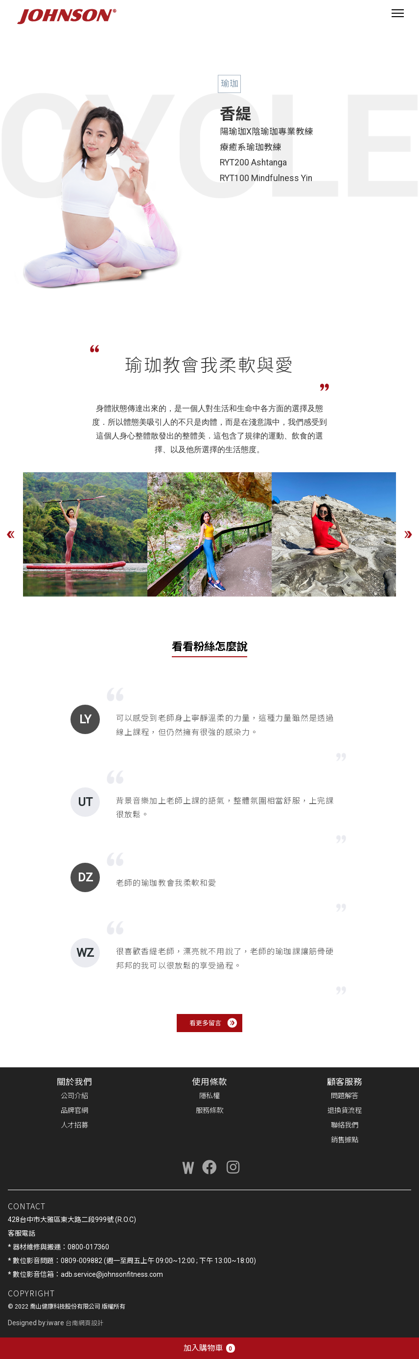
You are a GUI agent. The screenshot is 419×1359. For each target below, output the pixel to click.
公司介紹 (74, 1096)
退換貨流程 (344, 1110)
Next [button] (408, 534)
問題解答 (344, 1096)
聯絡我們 (344, 1125)
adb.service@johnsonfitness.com (112, 1274)
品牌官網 (74, 1110)
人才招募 (74, 1125)
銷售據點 (344, 1140)
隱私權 (209, 1096)
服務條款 (209, 1110)
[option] (85, 534)
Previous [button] (10, 534)
